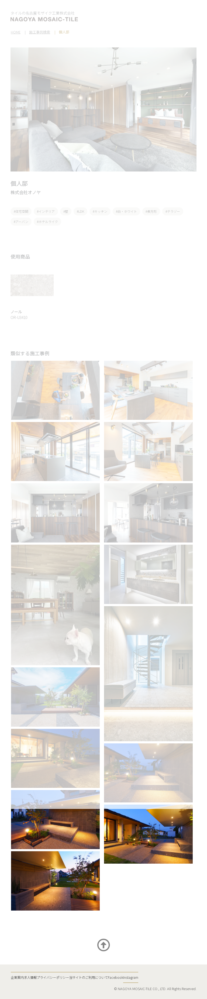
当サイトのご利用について (88, 977)
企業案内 (17, 977)
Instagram (130, 977)
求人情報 (30, 977)
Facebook (115, 977)
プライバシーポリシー (53, 977)
